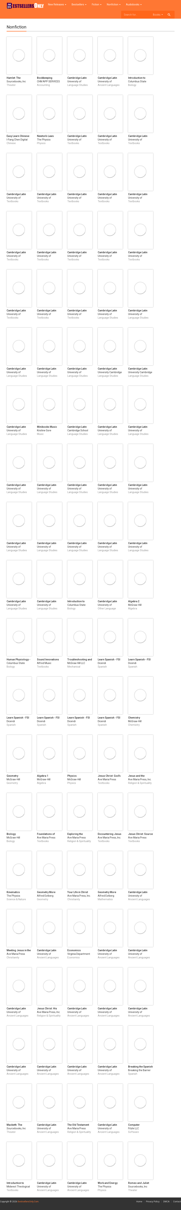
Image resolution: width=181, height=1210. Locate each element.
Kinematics (13, 892)
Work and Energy (108, 1183)
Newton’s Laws (45, 136)
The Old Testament (78, 1124)
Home (139, 1201)
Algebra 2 (133, 601)
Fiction (96, 4)
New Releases (57, 4)
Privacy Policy (153, 1201)
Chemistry (134, 717)
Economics (74, 950)
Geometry (12, 775)
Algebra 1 (42, 775)
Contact (177, 1201)
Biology (11, 834)
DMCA (166, 1201)
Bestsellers (79, 4)
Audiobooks (134, 4)
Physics (72, 775)
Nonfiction (114, 4)
